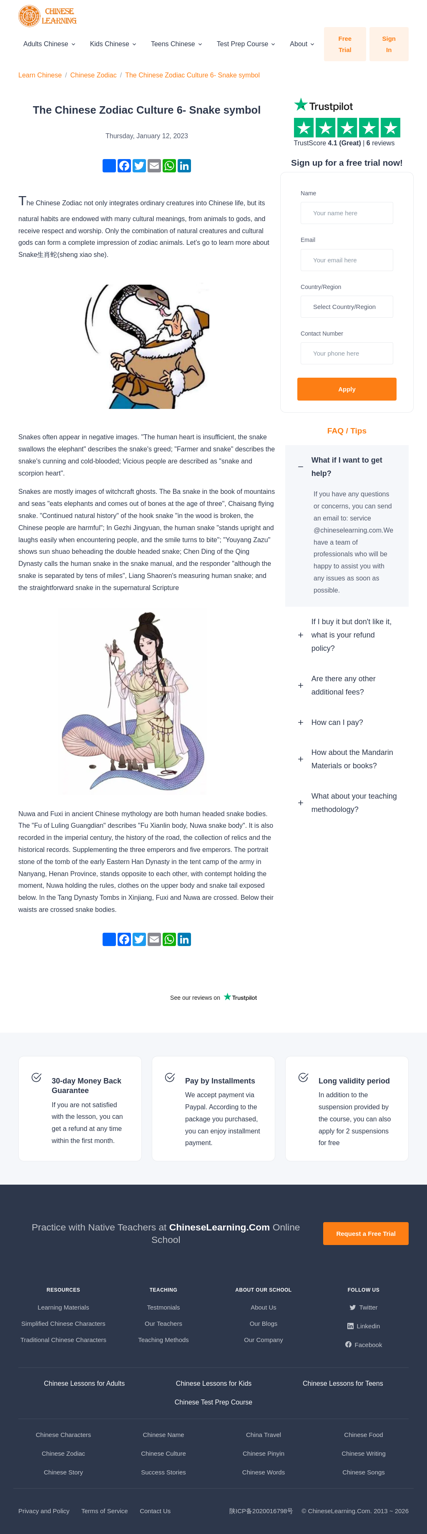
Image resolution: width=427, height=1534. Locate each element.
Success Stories (163, 1472)
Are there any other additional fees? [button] (346, 694)
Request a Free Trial (366, 1233)
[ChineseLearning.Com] (48, 16)
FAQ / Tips (347, 430)
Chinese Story (63, 1472)
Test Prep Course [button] (243, 43)
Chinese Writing (364, 1453)
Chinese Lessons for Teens (343, 1383)
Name (308, 193)
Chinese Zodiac (93, 75)
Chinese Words (263, 1472)
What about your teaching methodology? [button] (352, 834)
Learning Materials (63, 1307)
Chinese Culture (163, 1453)
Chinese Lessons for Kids (213, 1383)
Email (308, 240)
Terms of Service (104, 1510)
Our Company (263, 1339)
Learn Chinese (40, 75)
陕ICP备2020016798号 (261, 1510)
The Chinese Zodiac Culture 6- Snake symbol (192, 75)
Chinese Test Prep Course (213, 1402)
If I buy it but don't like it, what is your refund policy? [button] (354, 640)
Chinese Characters (63, 1434)
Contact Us (155, 1510)
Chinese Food (363, 1434)
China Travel (263, 1434)
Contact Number (322, 333)
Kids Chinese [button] (109, 43)
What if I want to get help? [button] (349, 468)
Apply (347, 389)
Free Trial (345, 44)
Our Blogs (264, 1323)
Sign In (389, 44)
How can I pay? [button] (339, 734)
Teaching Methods (163, 1339)
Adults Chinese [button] (45, 43)
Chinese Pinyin (263, 1453)
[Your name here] (347, 213)
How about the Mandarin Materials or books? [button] (350, 781)
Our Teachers (163, 1323)
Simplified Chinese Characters (63, 1323)
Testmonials (163, 1307)
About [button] (298, 43)
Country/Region (321, 287)
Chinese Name (163, 1434)
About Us (263, 1307)
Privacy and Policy (44, 1510)
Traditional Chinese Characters (63, 1339)
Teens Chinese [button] (173, 43)
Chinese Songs (363, 1472)
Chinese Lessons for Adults (84, 1383)
